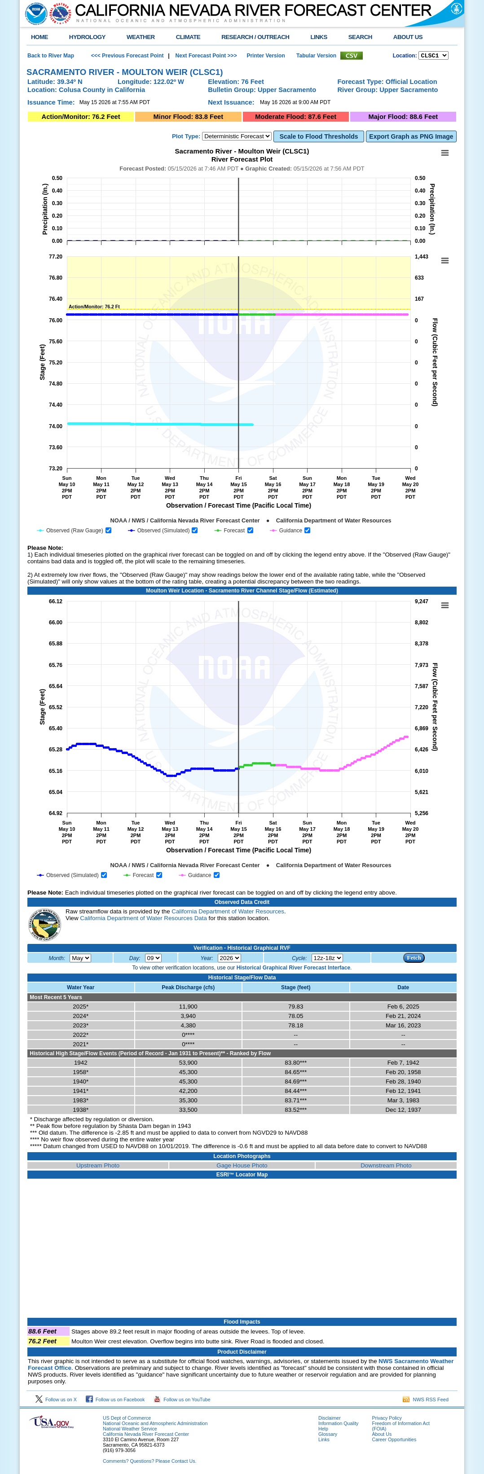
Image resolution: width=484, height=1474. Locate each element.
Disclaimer (329, 1419)
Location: (405, 56)
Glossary (327, 1435)
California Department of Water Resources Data (143, 919)
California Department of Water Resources (228, 912)
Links (324, 1440)
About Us (382, 1435)
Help (323, 1430)
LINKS (318, 37)
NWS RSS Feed (426, 1401)
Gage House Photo (241, 1166)
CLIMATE (188, 37)
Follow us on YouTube (182, 1401)
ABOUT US (407, 37)
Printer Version (265, 56)
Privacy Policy (386, 1419)
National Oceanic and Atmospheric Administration (155, 1424)
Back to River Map (50, 56)
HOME (39, 37)
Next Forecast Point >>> (205, 56)
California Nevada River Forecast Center (146, 1435)
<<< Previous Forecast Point (127, 56)
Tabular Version (316, 56)
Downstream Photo (386, 1166)
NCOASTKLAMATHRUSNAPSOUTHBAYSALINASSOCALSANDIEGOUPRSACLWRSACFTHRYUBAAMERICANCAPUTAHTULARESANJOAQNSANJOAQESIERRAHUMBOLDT (433, 56)
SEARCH (360, 37)
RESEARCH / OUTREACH (255, 37)
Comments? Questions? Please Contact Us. (149, 1462)
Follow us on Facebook (115, 1401)
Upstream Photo (97, 1166)
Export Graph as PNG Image (411, 137)
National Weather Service (130, 1430)
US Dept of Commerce (127, 1419)
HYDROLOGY (87, 37)
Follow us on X (56, 1401)
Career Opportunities (394, 1440)
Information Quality (338, 1424)
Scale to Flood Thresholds (319, 137)
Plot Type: (186, 137)
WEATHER (141, 37)
